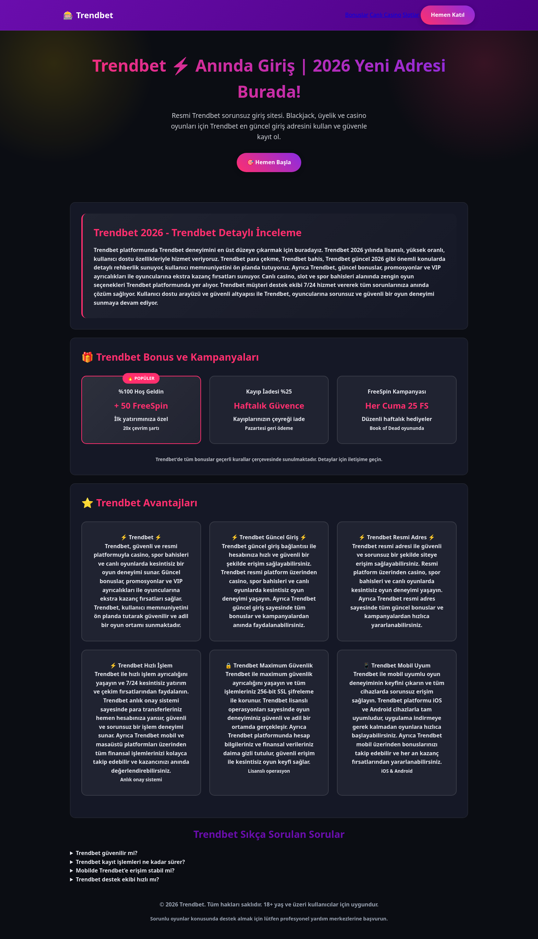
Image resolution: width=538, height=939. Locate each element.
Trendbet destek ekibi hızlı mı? (117, 879)
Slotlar (411, 15)
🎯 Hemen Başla (269, 162)
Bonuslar (356, 15)
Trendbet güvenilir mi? (106, 853)
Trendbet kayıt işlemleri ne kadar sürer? (130, 862)
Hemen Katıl (448, 15)
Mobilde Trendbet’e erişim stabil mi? (125, 870)
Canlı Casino (385, 15)
